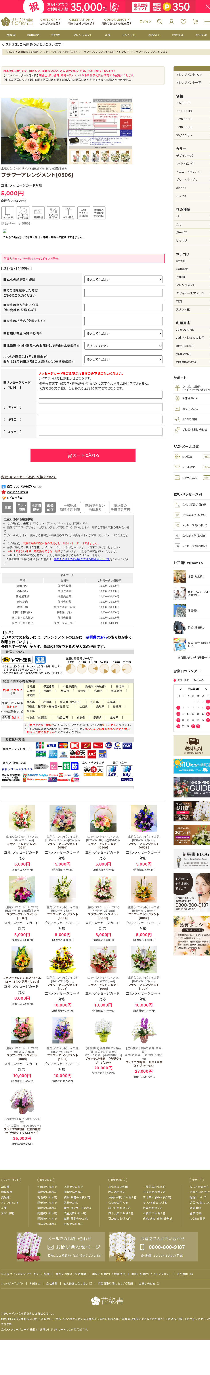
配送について (198, 1197)
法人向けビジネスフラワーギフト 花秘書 (25, 1274)
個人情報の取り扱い (75, 1283)
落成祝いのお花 (47, 1192)
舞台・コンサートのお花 (78, 1208)
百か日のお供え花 (119, 1219)
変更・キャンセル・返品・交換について (29, 477)
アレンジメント (10, 1203)
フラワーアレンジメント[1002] (62, 1054)
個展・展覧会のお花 (76, 1219)
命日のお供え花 (118, 1203)
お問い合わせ (147, 1283)
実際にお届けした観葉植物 (108, 1274)
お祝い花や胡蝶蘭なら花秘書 (22, 51)
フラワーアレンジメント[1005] (103, 983)
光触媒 (5, 1197)
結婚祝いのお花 (73, 1224)
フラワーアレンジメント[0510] (62, 842)
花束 (4, 1208)
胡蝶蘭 (5, 1187)
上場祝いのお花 (73, 1187)
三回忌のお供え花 (154, 1192)
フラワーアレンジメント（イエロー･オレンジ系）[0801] (22, 980)
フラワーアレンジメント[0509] (103, 842)
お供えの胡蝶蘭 (118, 1187)
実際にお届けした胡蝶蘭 (71, 1274)
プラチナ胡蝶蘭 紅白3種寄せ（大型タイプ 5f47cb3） (22, 1126)
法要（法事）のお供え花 (122, 1197)
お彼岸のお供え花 (154, 1213)
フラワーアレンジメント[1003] (22, 1054)
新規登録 (195, 1208)
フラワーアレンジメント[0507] (22, 913)
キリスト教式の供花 (155, 1203)
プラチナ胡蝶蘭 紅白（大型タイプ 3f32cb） (143, 1057)
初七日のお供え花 (119, 1208)
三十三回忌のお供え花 (157, 1197)
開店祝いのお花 (47, 1213)
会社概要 (51, 1283)
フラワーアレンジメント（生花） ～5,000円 (105, 51)
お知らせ (34, 1283)
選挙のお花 (71, 1203)
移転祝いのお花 (47, 1187)
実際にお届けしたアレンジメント (151, 1274)
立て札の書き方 (199, 1187)
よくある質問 (197, 1219)
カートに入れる (86, 455)
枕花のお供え (116, 1192)
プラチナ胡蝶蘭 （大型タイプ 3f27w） (103, 1056)
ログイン (145, 21)
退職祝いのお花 (73, 1192)
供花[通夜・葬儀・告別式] (158, 1219)
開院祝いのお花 (47, 1208)
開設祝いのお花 (47, 1219)
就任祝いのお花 (47, 1197)
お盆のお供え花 (152, 1208)
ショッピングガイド (12, 1283)
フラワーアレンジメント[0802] (143, 913)
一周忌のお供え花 (154, 1187)
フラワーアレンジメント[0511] (22, 842)
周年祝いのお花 (47, 1224)
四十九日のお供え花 (121, 1213)
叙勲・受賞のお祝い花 (77, 1197)
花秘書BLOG (185, 1274)
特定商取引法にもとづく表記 (115, 1283)
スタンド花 (7, 1213)
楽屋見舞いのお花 (75, 1213)
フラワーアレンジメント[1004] (143, 983)
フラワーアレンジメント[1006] (62, 983)
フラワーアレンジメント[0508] (143, 842)
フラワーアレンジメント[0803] (103, 913)
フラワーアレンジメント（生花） (60, 51)
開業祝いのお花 (47, 1203)
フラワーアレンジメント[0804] (62, 913)
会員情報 (195, 1213)
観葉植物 (6, 1192)
